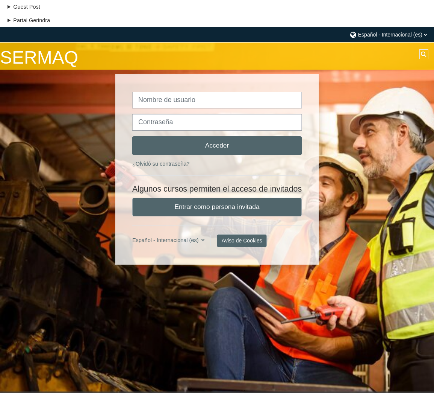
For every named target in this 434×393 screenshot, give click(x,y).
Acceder (217, 145)
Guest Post (26, 7)
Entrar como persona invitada (216, 206)
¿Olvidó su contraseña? (160, 164)
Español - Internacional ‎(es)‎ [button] (166, 240)
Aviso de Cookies (242, 241)
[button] (388, 34)
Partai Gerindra (31, 20)
